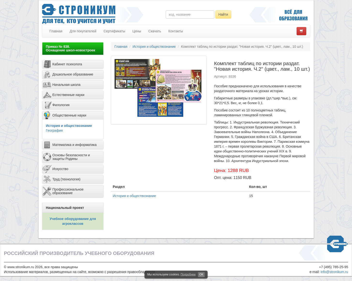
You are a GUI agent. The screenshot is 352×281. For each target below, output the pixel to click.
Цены (136, 31)
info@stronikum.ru (334, 272)
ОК (201, 274)
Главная (56, 31)
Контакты (175, 31)
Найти (223, 14)
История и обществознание (69, 126)
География (54, 130)
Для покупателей (83, 31)
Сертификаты (114, 31)
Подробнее (187, 274)
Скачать (154, 31)
